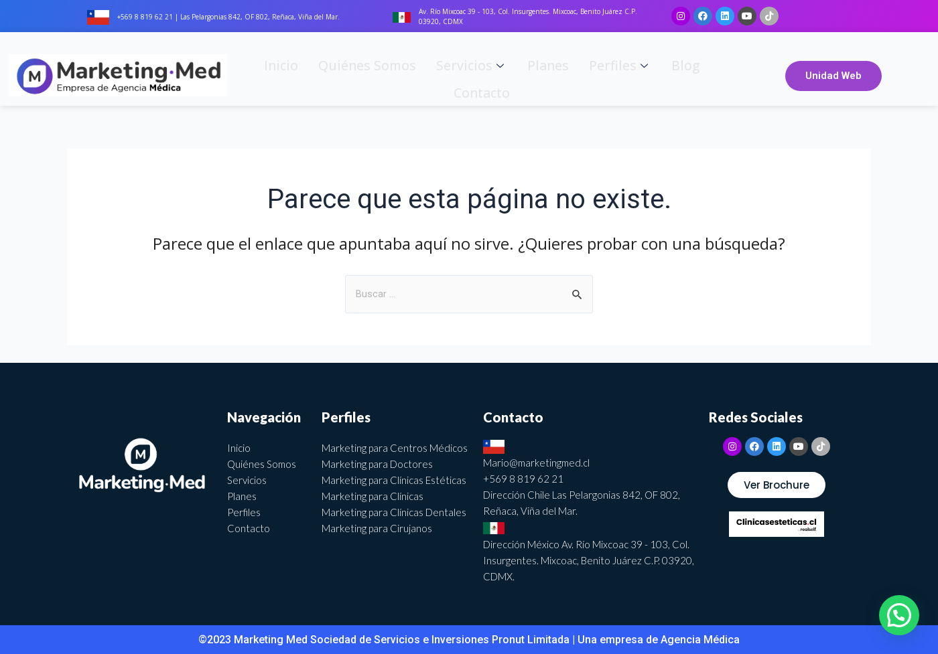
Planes (504, 75)
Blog (621, 75)
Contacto (673, 75)
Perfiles (565, 75)
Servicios (438, 75)
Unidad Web (833, 76)
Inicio (280, 75)
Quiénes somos (351, 75)
